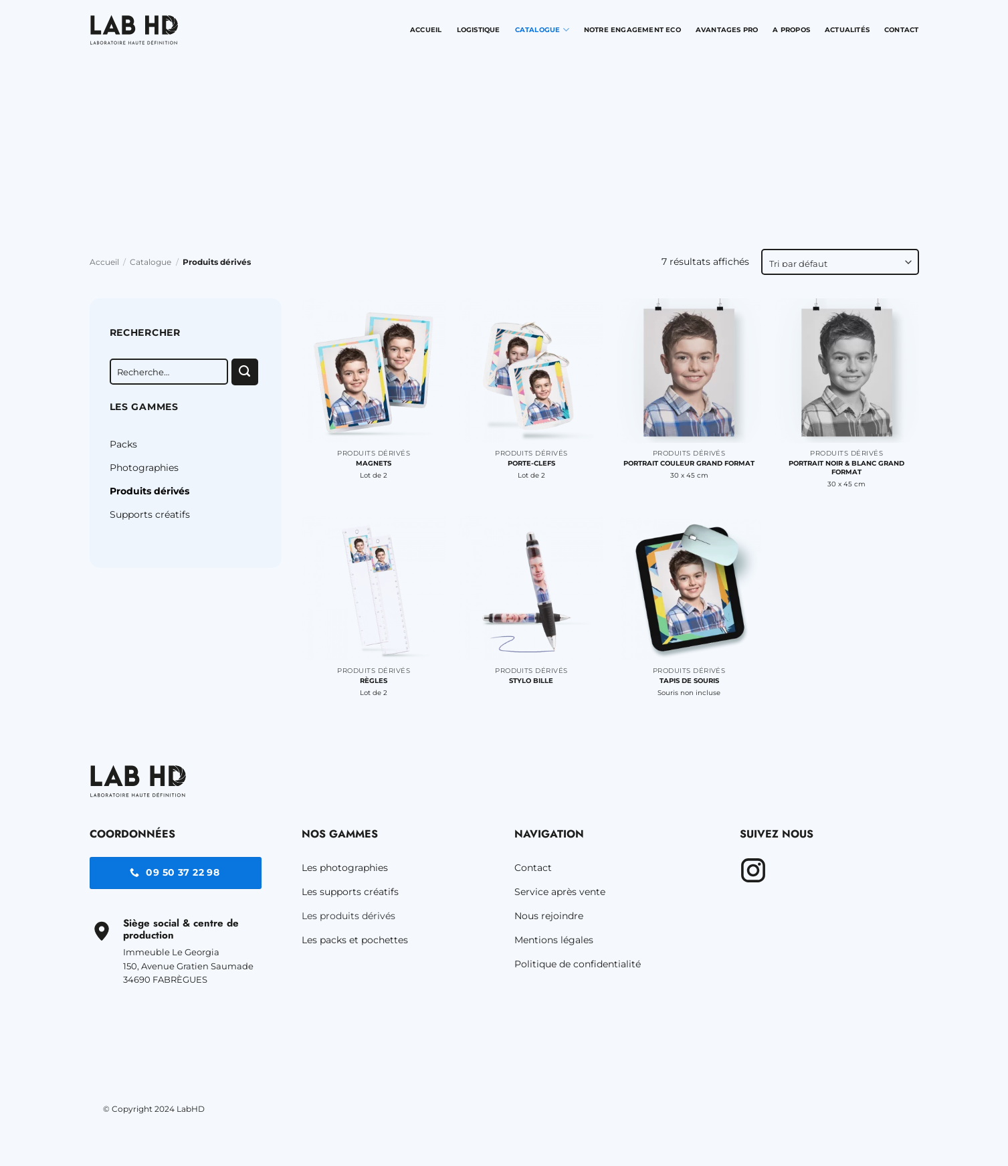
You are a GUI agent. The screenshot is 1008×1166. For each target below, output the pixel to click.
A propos (791, 29)
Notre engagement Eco (632, 29)
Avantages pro (727, 29)
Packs (123, 444)
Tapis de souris (689, 680)
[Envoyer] (244, 372)
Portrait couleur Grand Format (688, 463)
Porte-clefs (531, 463)
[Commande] (839, 262)
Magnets (373, 463)
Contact (901, 29)
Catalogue (542, 29)
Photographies (144, 468)
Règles (373, 680)
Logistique (478, 29)
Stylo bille (531, 680)
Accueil (425, 29)
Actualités (847, 29)
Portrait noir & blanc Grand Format (846, 467)
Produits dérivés (149, 491)
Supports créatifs (150, 514)
